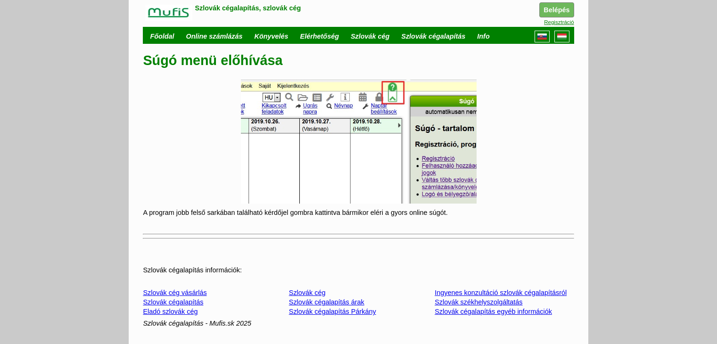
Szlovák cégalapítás (173, 302)
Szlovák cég (307, 292)
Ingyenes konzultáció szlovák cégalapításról (501, 292)
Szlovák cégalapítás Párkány (332, 311)
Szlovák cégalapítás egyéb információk (493, 311)
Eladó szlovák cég (170, 311)
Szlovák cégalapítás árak (326, 302)
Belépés (556, 10)
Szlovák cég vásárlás (174, 292)
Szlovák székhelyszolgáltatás (478, 302)
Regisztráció (559, 22)
